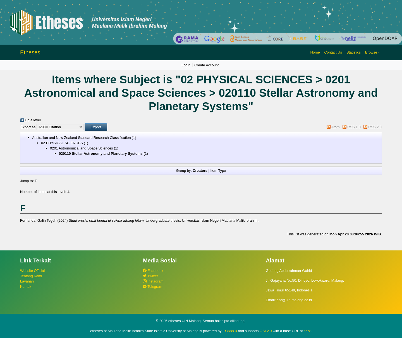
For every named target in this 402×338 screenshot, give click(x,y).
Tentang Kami (31, 276)
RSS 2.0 (375, 127)
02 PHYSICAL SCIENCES (62, 143)
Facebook (153, 271)
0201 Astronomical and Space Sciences (81, 148)
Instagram (153, 281)
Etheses (30, 52)
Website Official (32, 271)
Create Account (206, 65)
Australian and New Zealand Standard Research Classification (81, 138)
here (307, 331)
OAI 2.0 (266, 331)
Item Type (218, 170)
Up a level (33, 120)
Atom (335, 127)
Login (186, 65)
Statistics (353, 52)
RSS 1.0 (354, 127)
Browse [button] (371, 52)
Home (315, 52)
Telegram (152, 286)
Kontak (25, 286)
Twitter (150, 276)
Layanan (27, 281)
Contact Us (333, 52)
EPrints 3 (229, 331)
